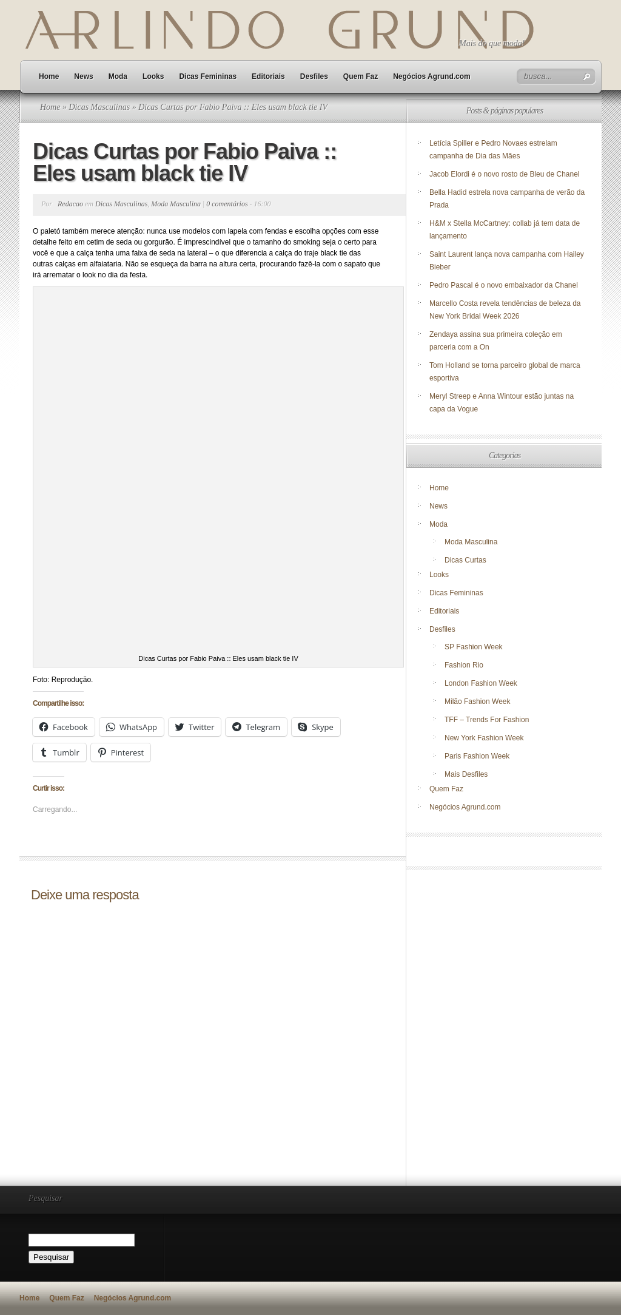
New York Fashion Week (484, 738)
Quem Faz (360, 76)
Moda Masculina (176, 204)
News (83, 76)
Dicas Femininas (208, 76)
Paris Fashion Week (477, 756)
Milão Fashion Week (478, 701)
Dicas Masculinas (99, 107)
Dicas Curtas (465, 560)
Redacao (70, 204)
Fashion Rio (464, 665)
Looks (153, 76)
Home (49, 76)
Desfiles (314, 76)
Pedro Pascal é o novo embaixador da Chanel (504, 285)
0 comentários (226, 204)
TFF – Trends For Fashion (487, 719)
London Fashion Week (481, 683)
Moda (118, 76)
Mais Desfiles (466, 774)
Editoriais (268, 76)
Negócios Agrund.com (432, 76)
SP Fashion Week (474, 647)
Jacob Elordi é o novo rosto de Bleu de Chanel (504, 174)
